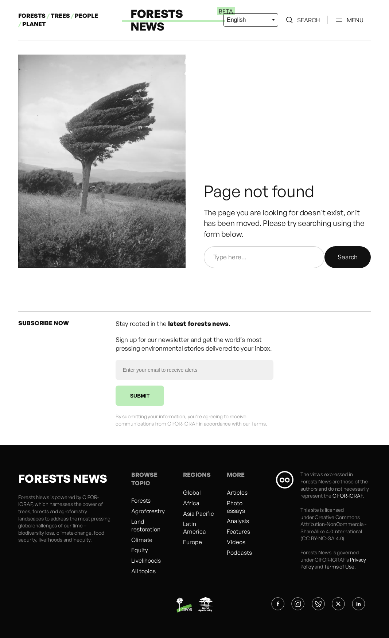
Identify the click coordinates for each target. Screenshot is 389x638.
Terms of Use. (340, 566)
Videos (236, 542)
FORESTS (32, 15)
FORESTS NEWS (157, 20)
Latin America (194, 527)
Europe (192, 542)
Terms (258, 423)
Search (348, 257)
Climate (141, 539)
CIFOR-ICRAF (347, 496)
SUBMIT (140, 396)
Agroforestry (148, 511)
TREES (60, 15)
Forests (141, 500)
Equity (139, 550)
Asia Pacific (198, 513)
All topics (143, 571)
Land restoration (145, 525)
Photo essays (236, 506)
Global (192, 492)
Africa (191, 503)
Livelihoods (146, 560)
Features (238, 531)
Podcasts (239, 552)
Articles (237, 492)
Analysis (238, 521)
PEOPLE (86, 15)
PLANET (34, 24)
